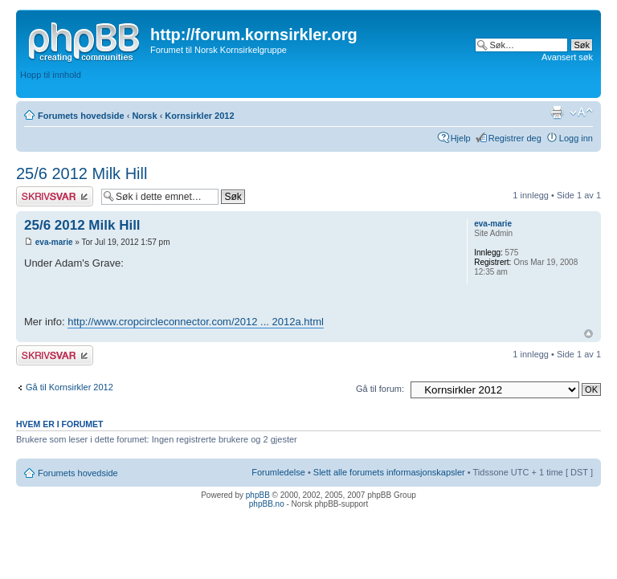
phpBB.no (266, 503)
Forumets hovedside (81, 115)
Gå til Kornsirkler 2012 (69, 387)
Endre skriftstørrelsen (581, 112)
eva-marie (54, 242)
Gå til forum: (380, 388)
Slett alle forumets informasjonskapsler (389, 472)
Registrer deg (514, 138)
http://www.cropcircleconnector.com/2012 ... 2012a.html (195, 322)
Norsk (144, 115)
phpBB (258, 495)
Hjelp (461, 138)
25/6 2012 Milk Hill (81, 173)
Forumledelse (278, 472)
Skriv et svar (54, 196)
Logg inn (576, 138)
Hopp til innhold (50, 75)
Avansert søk (567, 57)
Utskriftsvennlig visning (557, 112)
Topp (588, 333)
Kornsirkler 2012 (199, 115)
